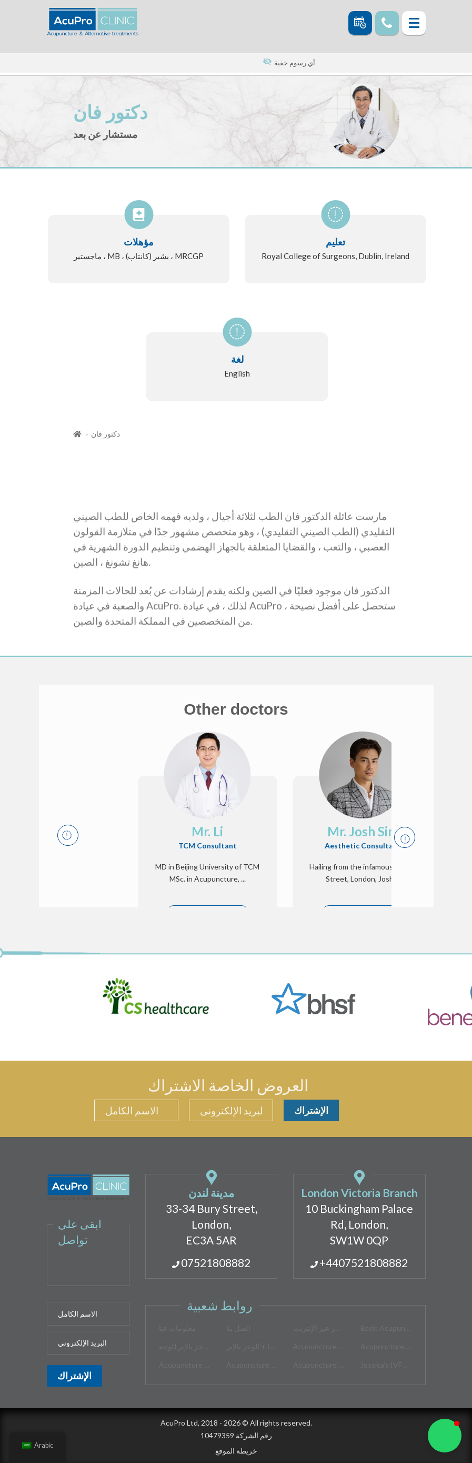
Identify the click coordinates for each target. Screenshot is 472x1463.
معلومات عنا (177, 1327)
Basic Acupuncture (386, 1327)
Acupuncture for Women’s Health (319, 1364)
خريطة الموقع (236, 1450)
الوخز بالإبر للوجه (184, 1346)
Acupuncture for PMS (319, 1346)
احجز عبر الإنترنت (319, 1327)
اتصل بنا (238, 1327)
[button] (444, 1435)
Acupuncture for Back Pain (386, 1346)
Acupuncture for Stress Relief (184, 1364)
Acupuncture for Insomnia (252, 1364)
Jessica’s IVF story (386, 1364)
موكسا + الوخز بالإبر (252, 1346)
